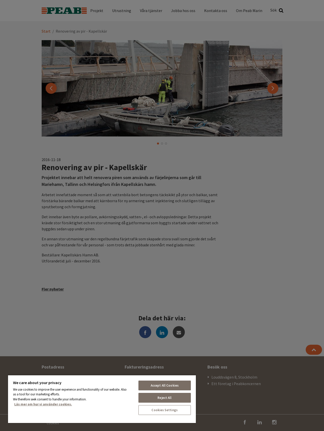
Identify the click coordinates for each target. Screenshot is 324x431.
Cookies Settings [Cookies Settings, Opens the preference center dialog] (164, 410)
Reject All (164, 398)
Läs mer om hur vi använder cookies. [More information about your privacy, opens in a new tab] (43, 404)
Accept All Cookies (165, 385)
